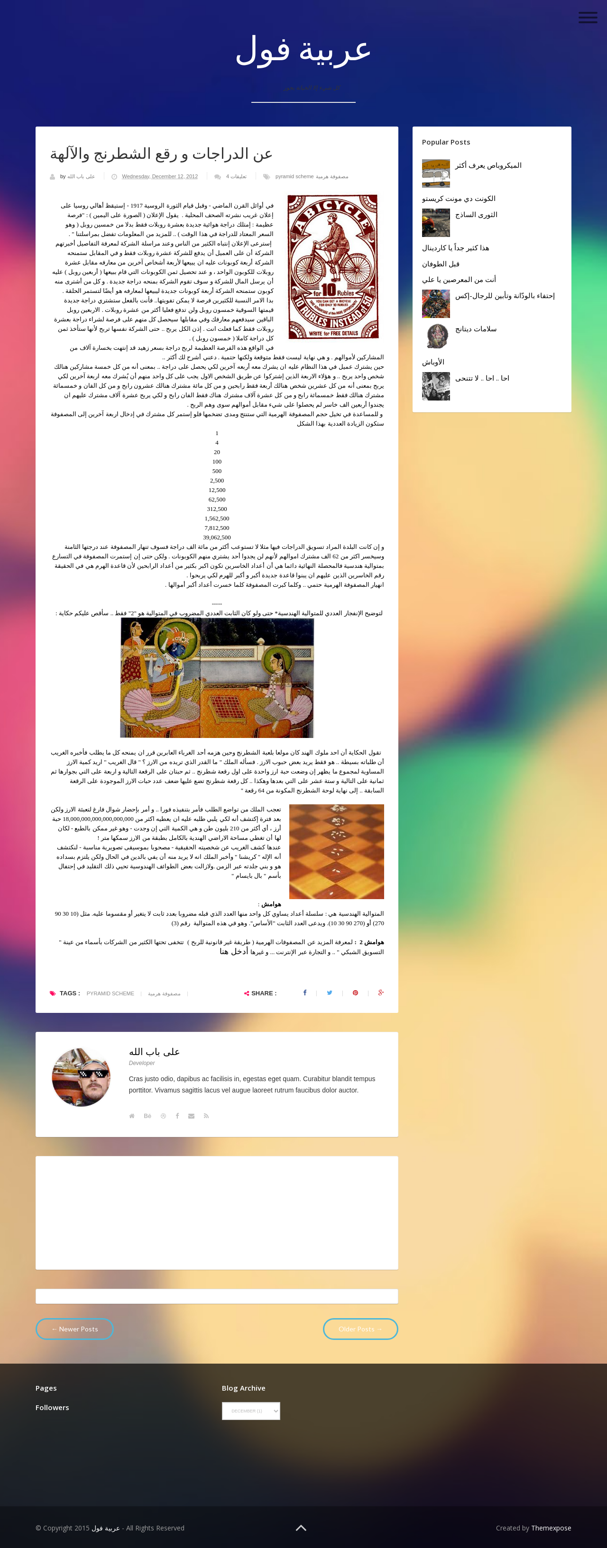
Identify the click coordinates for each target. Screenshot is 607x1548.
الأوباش (433, 361)
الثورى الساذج (476, 214)
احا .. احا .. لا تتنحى (482, 377)
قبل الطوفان (441, 263)
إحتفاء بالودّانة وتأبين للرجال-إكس (505, 295)
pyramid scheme (295, 176)
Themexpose (551, 1527)
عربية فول (303, 47)
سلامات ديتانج (476, 328)
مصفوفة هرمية (332, 176)
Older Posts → (361, 1329)
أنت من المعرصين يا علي (459, 279)
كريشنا (246, 856)
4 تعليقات (236, 176)
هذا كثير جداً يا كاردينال (455, 247)
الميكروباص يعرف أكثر (488, 165)
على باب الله (81, 176)
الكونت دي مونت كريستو (459, 198)
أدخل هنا (234, 951)
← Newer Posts (74, 1329)
